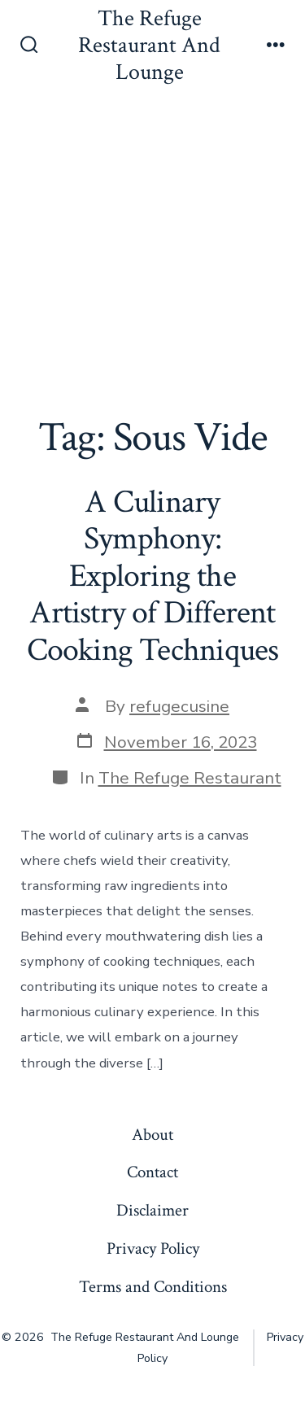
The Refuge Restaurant (189, 777)
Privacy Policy (153, 1248)
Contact (152, 1172)
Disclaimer (152, 1210)
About (152, 1135)
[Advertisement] (152, 253)
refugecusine (179, 706)
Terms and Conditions (153, 1287)
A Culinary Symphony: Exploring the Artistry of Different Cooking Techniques (153, 576)
